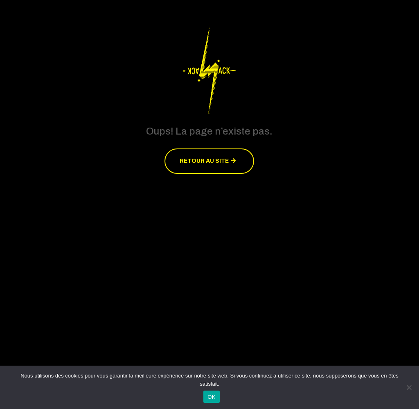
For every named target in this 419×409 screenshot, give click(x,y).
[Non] (409, 387)
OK (211, 397)
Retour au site (204, 161)
